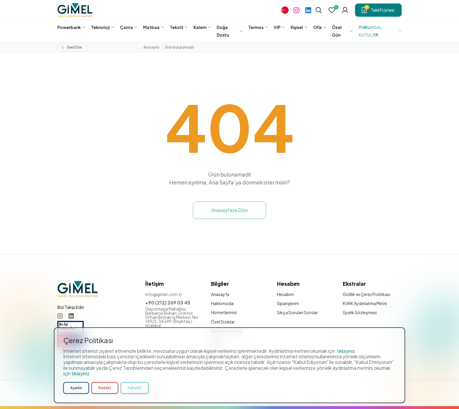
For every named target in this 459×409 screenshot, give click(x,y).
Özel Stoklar (223, 321)
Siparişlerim (288, 303)
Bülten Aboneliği (226, 330)
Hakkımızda (222, 303)
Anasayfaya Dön (229, 210)
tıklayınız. (347, 372)
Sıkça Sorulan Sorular (297, 312)
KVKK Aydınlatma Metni (365, 303)
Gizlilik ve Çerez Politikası (366, 294)
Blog (215, 340)
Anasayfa (151, 47)
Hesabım (285, 294)
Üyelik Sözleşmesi (360, 312)
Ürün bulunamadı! (179, 47)
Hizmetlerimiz (224, 312)
